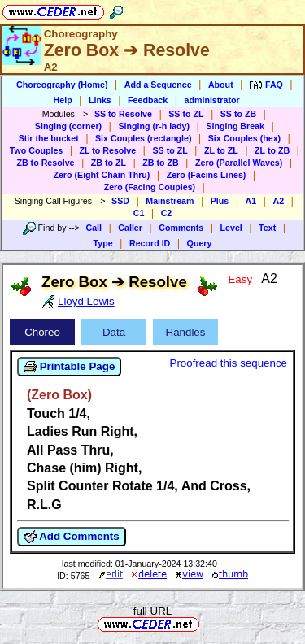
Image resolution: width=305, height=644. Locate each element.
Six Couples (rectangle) (143, 138)
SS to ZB (238, 114)
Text (267, 228)
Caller (130, 228)
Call (93, 228)
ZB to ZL (108, 163)
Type (103, 243)
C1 (139, 213)
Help (63, 100)
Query (199, 243)
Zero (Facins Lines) (206, 175)
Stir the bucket (49, 138)
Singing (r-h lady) (154, 126)
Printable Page (69, 366)
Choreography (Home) (62, 84)
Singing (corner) (68, 126)
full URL (152, 611)
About (220, 84)
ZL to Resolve (108, 150)
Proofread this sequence (228, 363)
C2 (166, 213)
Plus (220, 201)
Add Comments (72, 536)
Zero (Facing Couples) (150, 187)
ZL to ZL (221, 150)
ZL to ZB (272, 150)
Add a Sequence (158, 84)
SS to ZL (185, 114)
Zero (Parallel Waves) (238, 163)
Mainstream (170, 201)
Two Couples (36, 150)
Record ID (149, 243)
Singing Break (235, 126)
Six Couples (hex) (244, 138)
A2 (278, 201)
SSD (120, 201)
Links (100, 100)
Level (231, 228)
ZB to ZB (160, 163)
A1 (251, 201)
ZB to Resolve (45, 163)
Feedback (148, 100)
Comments (181, 228)
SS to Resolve (123, 114)
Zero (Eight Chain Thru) (101, 175)
